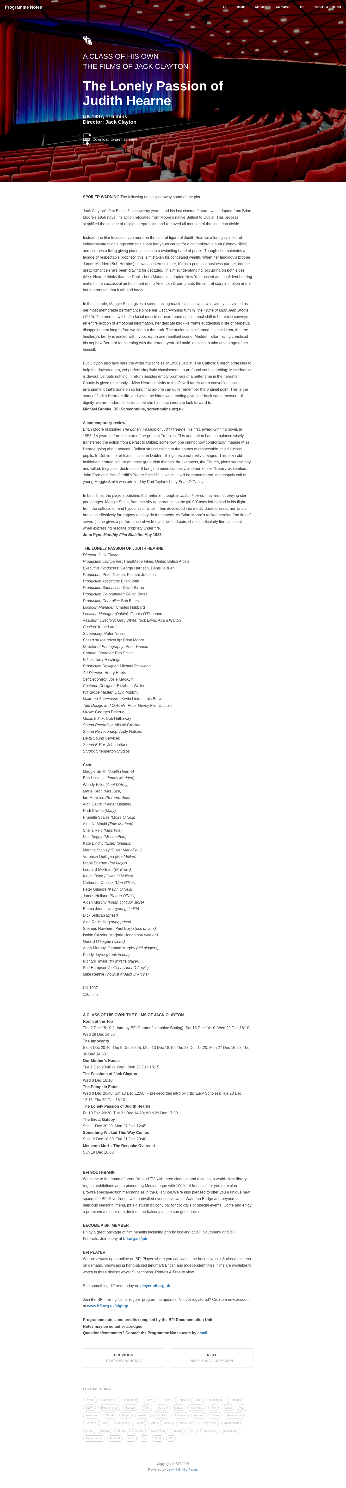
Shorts (110, 1415)
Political (115, 1438)
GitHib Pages (188, 1469)
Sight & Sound (328, 7)
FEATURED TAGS (97, 1389)
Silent (89, 1423)
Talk (213, 1407)
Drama (90, 1400)
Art (153, 1423)
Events (139, 1423)
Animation (215, 1400)
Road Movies (232, 1423)
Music (161, 1407)
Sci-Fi (89, 1407)
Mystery (199, 1415)
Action (228, 1407)
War (242, 1407)
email (202, 1333)
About (260, 7)
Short (89, 1430)
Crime (197, 1400)
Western (143, 1415)
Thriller (165, 1400)
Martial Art (209, 1430)
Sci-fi (131, 1438)
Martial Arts (186, 1423)
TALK (157, 1438)
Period (182, 1400)
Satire (215, 1415)
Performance (94, 1438)
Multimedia (230, 1430)
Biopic (126, 1415)
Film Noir (161, 1415)
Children (180, 1415)
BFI (302, 7)
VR (171, 1438)
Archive (283, 7)
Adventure (196, 1407)
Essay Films (208, 1423)
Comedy (107, 1400)
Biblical (105, 1430)
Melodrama (234, 1415)
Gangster (121, 1423)
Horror (149, 1400)
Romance (235, 1400)
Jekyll (171, 1469)
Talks (146, 1407)
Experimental (109, 1407)
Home (240, 7)
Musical (178, 1407)
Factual (177, 1430)
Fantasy (130, 1407)
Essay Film (158, 1430)
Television (92, 1415)
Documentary (128, 1400)
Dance (139, 1430)
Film (192, 1430)
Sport (104, 1423)
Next (212, 1358)
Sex (144, 1438)
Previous (123, 1358)
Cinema (122, 1430)
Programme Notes (23, 7)
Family (167, 1423)
